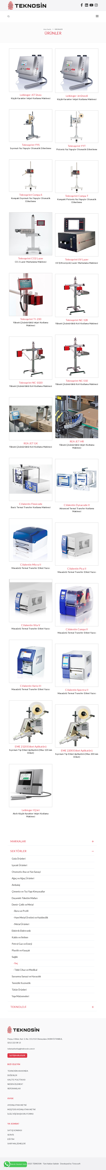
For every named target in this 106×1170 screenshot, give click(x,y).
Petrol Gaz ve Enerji (22, 943)
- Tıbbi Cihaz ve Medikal (25, 969)
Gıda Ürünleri (19, 858)
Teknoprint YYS (30, 144)
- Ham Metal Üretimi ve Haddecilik (30, 917)
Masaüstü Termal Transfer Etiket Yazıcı (30, 568)
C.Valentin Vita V (30, 625)
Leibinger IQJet (31, 810)
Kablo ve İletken (20, 937)
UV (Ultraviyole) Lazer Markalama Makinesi (76, 263)
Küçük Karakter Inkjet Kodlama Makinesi (30, 98)
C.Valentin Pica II (76, 568)
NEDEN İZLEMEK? (15, 1084)
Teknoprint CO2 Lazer (30, 258)
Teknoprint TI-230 (30, 319)
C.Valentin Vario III (30, 685)
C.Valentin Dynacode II (77, 504)
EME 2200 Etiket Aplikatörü (77, 750)
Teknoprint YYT (77, 145)
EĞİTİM (10, 1139)
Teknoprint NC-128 (77, 320)
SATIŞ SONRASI (14, 1130)
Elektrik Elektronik (21, 930)
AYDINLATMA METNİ (16, 1105)
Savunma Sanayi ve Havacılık (26, 976)
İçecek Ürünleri (19, 865)
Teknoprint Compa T (76, 195)
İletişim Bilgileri (17, 1055)
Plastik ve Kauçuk (21, 950)
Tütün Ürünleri (19, 989)
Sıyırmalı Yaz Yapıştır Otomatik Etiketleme (30, 148)
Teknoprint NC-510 (77, 380)
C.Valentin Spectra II (76, 689)
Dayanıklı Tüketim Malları (25, 898)
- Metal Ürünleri (21, 924)
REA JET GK (31, 443)
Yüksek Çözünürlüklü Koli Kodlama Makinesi (76, 323)
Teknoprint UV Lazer (77, 259)
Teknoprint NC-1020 (30, 382)
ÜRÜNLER (59, 29)
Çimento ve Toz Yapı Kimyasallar (28, 891)
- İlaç (15, 963)
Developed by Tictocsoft (69, 1164)
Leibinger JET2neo (31, 94)
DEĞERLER (12, 1075)
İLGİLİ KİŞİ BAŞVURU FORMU (20, 1114)
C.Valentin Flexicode (30, 503)
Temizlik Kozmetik (21, 983)
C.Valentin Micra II (30, 564)
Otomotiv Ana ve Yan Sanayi (26, 871)
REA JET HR (77, 441)
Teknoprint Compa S (30, 194)
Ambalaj (16, 884)
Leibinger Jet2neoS (77, 95)
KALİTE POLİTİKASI (16, 1079)
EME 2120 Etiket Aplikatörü (31, 746)
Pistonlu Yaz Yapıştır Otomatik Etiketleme (76, 149)
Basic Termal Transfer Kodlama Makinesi (31, 507)
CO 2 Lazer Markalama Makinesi (31, 262)
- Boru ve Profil (20, 910)
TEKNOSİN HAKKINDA (17, 1071)
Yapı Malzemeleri (20, 996)
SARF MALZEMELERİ (16, 1143)
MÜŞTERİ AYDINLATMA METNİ (21, 1109)
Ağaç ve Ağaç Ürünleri (23, 878)
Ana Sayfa (47, 29)
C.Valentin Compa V (77, 629)
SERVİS (10, 1135)
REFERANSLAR (14, 1088)
